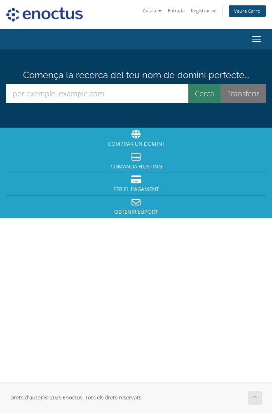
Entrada (176, 10)
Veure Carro (247, 11)
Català (152, 10)
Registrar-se (203, 10)
